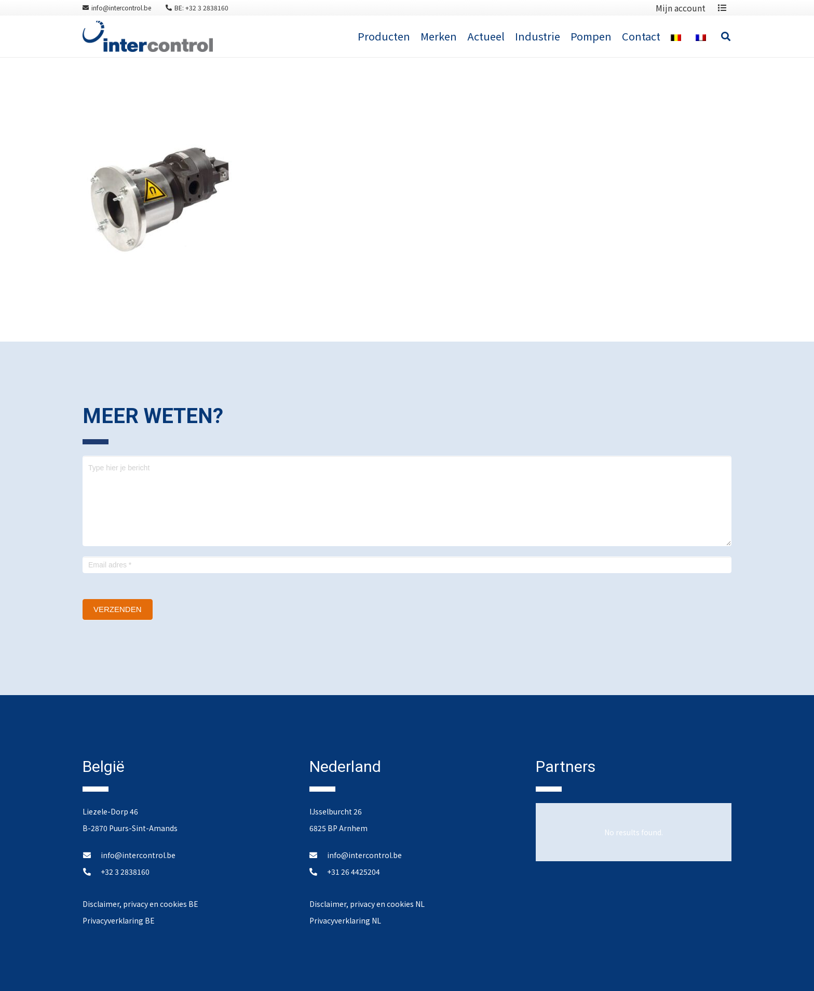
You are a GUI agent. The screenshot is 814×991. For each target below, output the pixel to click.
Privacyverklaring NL (345, 920)
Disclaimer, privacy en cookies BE (140, 904)
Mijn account (681, 8)
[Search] (725, 36)
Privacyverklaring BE (119, 920)
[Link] (148, 36)
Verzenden (117, 609)
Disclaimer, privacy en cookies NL (367, 904)
